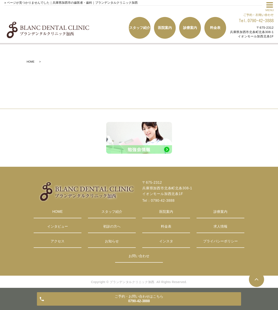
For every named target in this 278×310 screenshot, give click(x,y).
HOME (31, 61)
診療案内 (220, 211)
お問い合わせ (139, 256)
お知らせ (112, 241)
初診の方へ (112, 226)
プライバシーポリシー (220, 241)
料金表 (166, 226)
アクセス (58, 241)
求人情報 (220, 226)
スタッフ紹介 (111, 211)
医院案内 (166, 211)
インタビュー (57, 226)
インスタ (166, 241)
